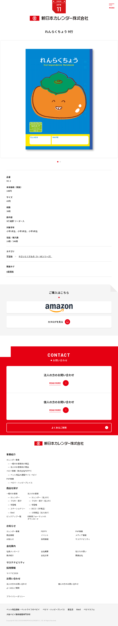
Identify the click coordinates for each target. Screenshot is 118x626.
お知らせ (11, 528)
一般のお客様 (12, 495)
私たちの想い (81, 553)
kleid (12, 514)
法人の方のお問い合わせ (16, 586)
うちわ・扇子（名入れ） (41, 503)
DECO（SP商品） (38, 510)
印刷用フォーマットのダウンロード (37, 519)
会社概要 (44, 553)
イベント (44, 537)
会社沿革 (44, 557)
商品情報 (10, 537)
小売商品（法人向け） (40, 514)
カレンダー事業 (12, 462)
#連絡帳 (10, 271)
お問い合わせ (13, 580)
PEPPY (44, 533)
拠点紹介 (10, 557)
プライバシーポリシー (15, 598)
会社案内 (11, 548)
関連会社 (79, 557)
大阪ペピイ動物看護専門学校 (18, 615)
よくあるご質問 (12, 590)
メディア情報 (80, 537)
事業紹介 (11, 456)
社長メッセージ (12, 553)
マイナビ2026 (12, 575)
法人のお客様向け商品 (19, 469)
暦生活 (70, 610)
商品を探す (12, 490)
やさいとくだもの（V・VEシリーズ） (35, 256)
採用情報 (44, 541)
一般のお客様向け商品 (19, 465)
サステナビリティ (82, 541)
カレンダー (15, 499)
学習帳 (9, 256)
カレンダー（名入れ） (40, 499)
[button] (57, 161)
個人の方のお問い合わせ (68, 586)
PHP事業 (10, 481)
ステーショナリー (17, 510)
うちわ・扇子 (16, 503)
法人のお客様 (33, 495)
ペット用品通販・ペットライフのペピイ (23, 610)
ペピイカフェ (89, 610)
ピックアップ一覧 (13, 518)
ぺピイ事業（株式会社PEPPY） (19, 473)
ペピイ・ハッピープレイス (21, 484)
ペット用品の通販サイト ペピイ (23, 477)
